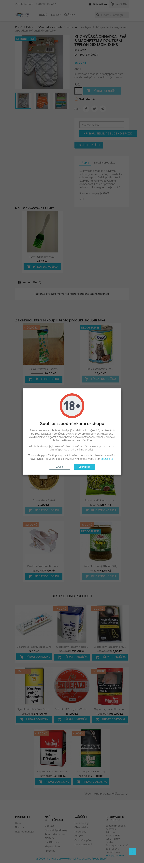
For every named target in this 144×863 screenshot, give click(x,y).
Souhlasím (84, 466)
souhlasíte (107, 459)
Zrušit (59, 466)
